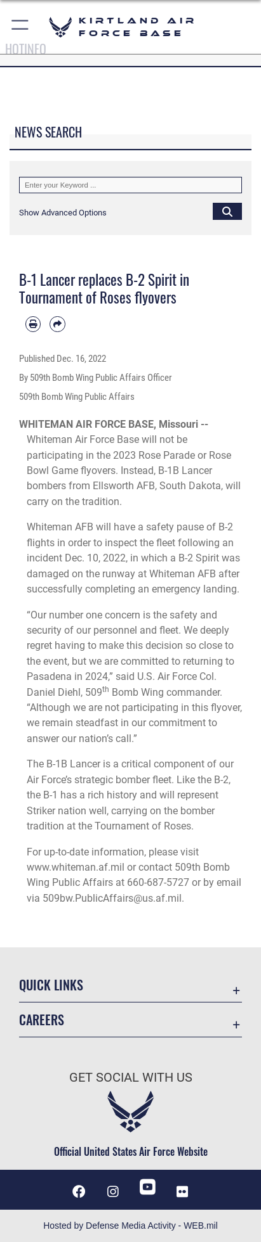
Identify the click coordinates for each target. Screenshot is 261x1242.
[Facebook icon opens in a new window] (78, 1191)
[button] (20, 27)
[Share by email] (57, 323)
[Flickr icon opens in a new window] (182, 1191)
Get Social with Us (130, 1077)
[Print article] (33, 323)
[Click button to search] (227, 211)
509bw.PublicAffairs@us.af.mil (112, 898)
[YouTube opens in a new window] (147, 1186)
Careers (41, 1020)
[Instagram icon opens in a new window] (113, 1191)
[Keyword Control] (130, 185)
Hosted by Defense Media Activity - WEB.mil (130, 1225)
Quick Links (51, 985)
